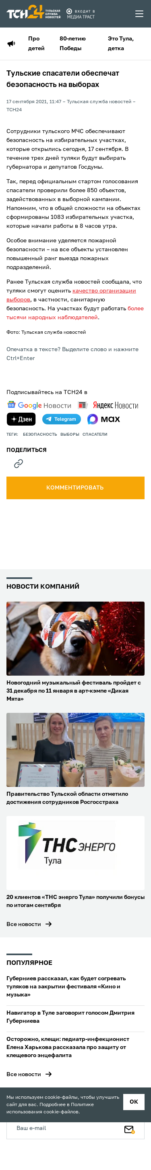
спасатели (95, 434)
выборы (69, 434)
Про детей (36, 43)
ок (134, 1102)
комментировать (75, 488)
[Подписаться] (129, 1128)
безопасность (40, 434)
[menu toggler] (140, 14)
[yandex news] (108, 405)
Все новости (23, 924)
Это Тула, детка (121, 43)
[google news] (39, 405)
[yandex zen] (21, 419)
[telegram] (61, 419)
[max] (103, 419)
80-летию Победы (73, 43)
